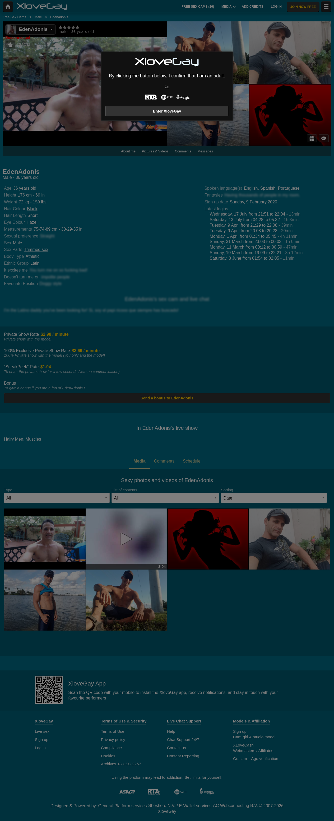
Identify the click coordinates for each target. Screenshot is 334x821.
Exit (167, 86)
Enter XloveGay (167, 111)
